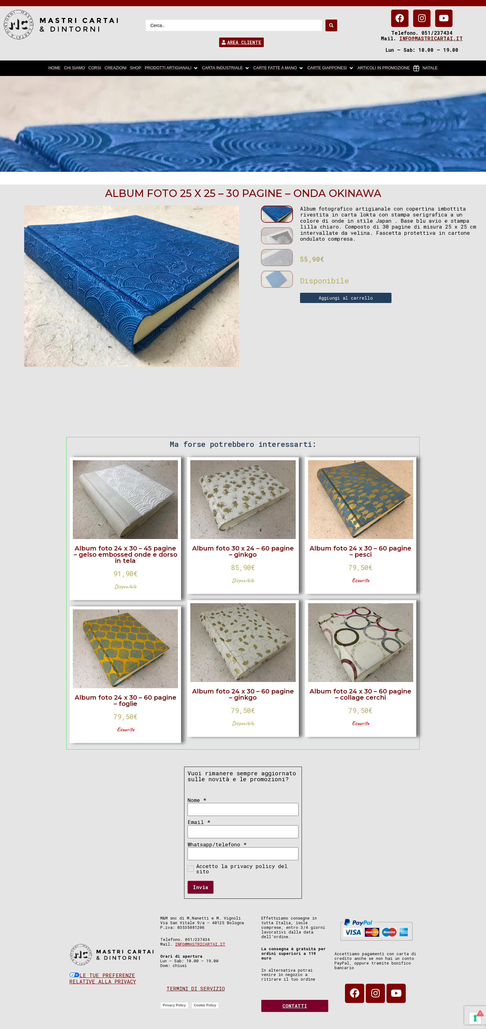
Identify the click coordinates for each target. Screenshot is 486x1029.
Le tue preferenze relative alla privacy (102, 978)
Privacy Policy (174, 1005)
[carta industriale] (226, 68)
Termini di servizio (195, 988)
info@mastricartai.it (431, 38)
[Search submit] (331, 25)
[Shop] (135, 68)
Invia (200, 887)
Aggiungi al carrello (346, 298)
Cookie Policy (205, 1005)
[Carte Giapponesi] (331, 68)
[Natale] (425, 68)
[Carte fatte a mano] (278, 68)
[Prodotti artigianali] (172, 68)
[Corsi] (94, 68)
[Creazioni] (115, 68)
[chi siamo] (74, 68)
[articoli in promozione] (383, 68)
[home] (54, 68)
